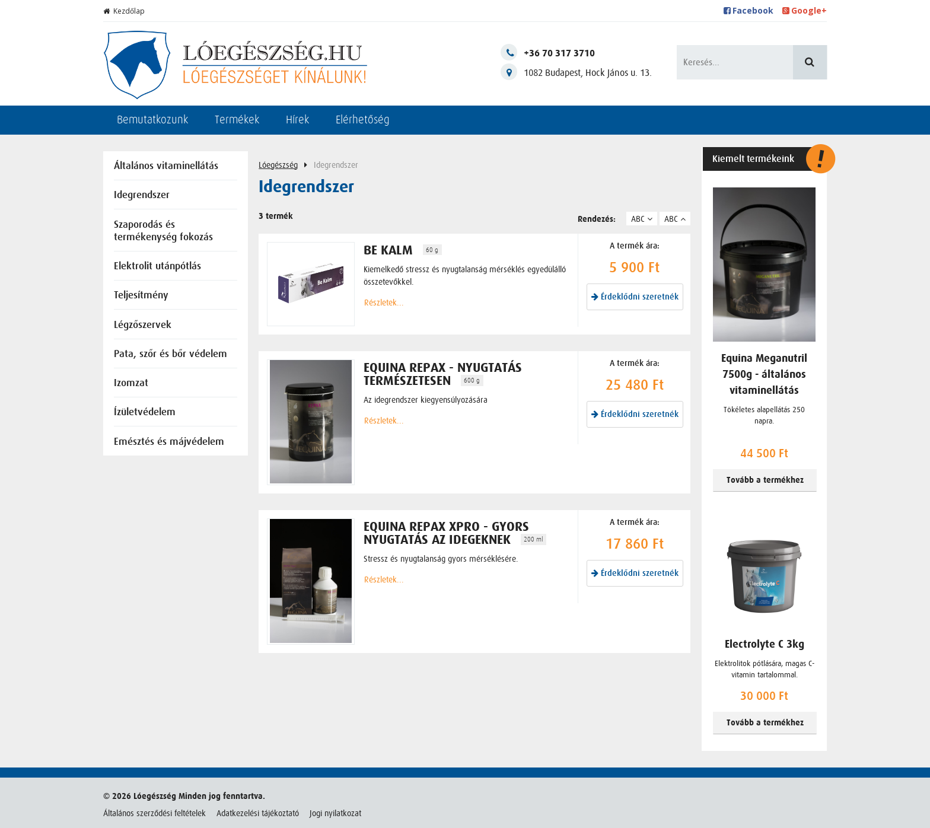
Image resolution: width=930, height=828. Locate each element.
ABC (641, 219)
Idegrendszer (142, 195)
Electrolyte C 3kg (764, 644)
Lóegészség (278, 165)
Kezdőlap (124, 11)
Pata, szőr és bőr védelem (170, 354)
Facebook (749, 10)
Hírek (297, 119)
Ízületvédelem (145, 412)
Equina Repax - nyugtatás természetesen (443, 374)
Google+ (804, 10)
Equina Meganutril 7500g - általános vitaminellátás (764, 374)
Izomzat (131, 383)
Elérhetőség (363, 119)
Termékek (237, 119)
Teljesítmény (141, 296)
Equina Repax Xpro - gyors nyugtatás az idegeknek (446, 533)
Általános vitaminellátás (166, 166)
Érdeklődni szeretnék (635, 296)
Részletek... (384, 302)
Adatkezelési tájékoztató (257, 813)
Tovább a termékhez (765, 480)
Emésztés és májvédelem (169, 442)
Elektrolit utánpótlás (157, 267)
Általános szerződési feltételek (154, 813)
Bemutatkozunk (152, 119)
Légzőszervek (142, 325)
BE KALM (388, 250)
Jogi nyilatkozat (335, 813)
